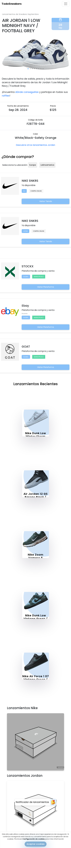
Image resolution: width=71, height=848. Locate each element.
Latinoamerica (47, 165)
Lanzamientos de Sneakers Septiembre (20, 14)
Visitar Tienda (45, 201)
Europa (32, 165)
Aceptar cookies (36, 844)
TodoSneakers (12, 4)
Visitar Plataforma (45, 287)
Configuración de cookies (33, 839)
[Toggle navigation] (65, 3)
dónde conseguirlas (27, 92)
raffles (5, 95)
